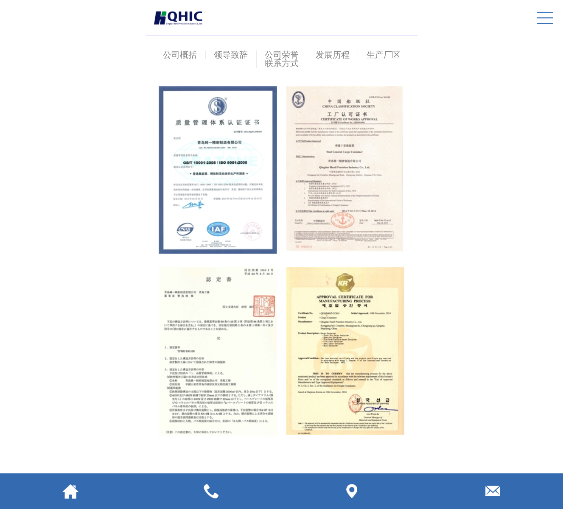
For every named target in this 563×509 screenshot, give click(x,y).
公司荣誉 (282, 54)
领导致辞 (231, 54)
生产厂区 (384, 54)
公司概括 (180, 54)
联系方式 (282, 63)
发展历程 (333, 54)
